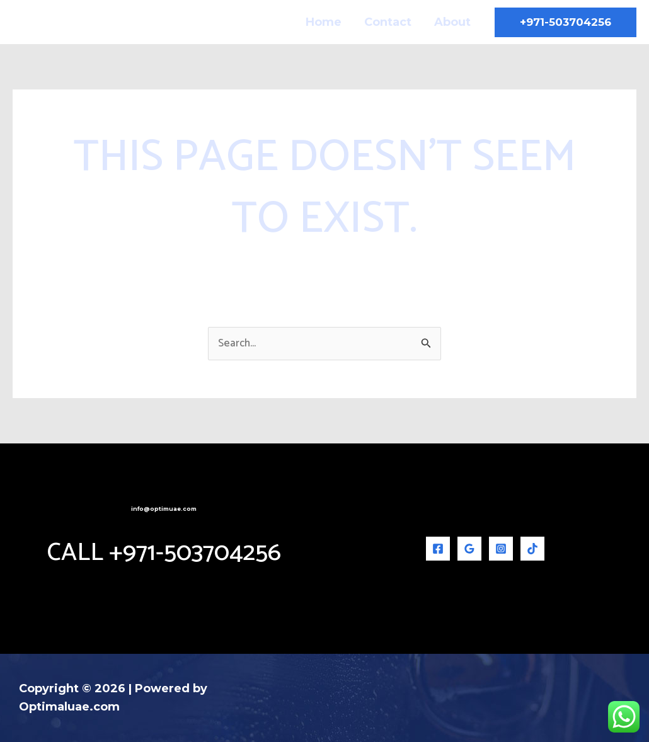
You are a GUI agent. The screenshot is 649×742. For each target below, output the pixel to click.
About (452, 22)
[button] (565, 22)
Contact (387, 22)
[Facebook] (438, 549)
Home (324, 22)
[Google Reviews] (469, 549)
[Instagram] (501, 549)
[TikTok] (532, 549)
